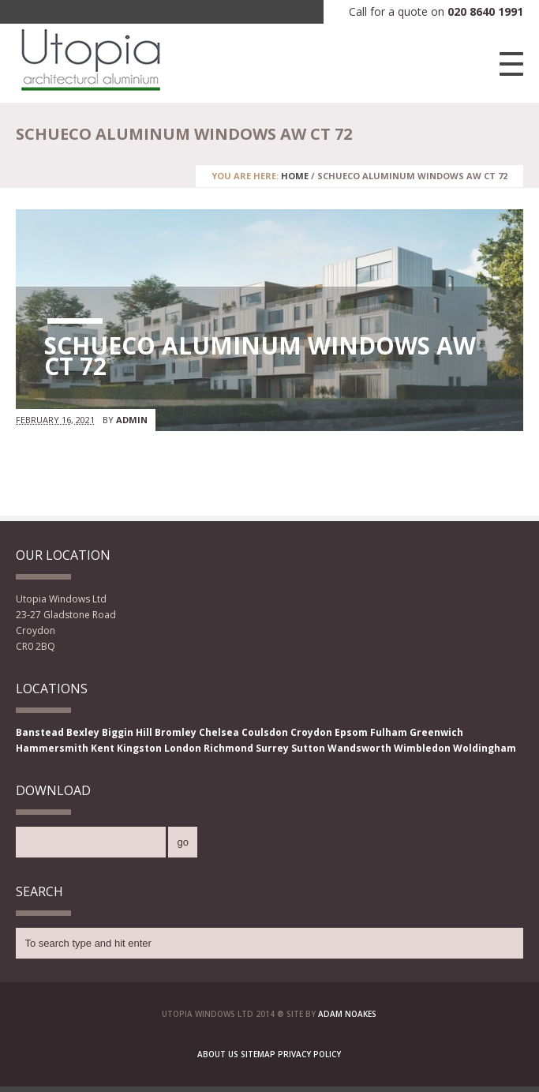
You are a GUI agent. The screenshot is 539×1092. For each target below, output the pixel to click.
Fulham (388, 732)
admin (132, 420)
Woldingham (484, 748)
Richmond (228, 748)
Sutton (308, 748)
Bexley (82, 732)
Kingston (139, 748)
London (182, 748)
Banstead (40, 732)
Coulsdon (264, 732)
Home (295, 176)
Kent (102, 748)
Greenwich (436, 732)
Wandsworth (359, 748)
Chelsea (219, 732)
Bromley (176, 732)
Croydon (311, 732)
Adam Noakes (347, 1013)
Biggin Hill (127, 732)
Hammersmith (52, 748)
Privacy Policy (309, 1054)
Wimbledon (422, 748)
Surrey (272, 748)
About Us (217, 1054)
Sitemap (258, 1054)
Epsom (351, 732)
